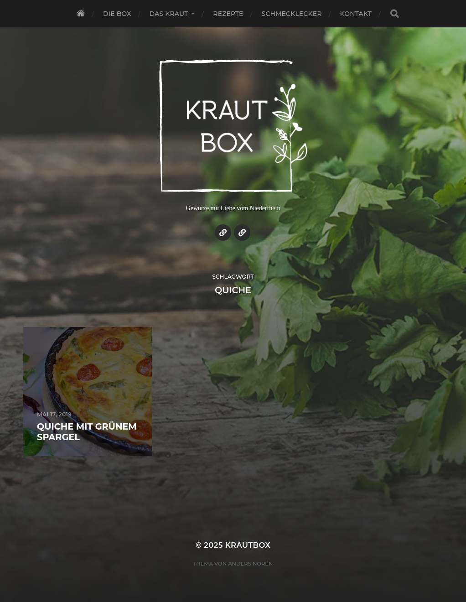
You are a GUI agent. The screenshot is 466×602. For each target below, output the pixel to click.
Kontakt (356, 14)
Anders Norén (250, 563)
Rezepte (228, 14)
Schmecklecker (292, 14)
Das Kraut (169, 14)
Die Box (117, 14)
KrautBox (247, 545)
